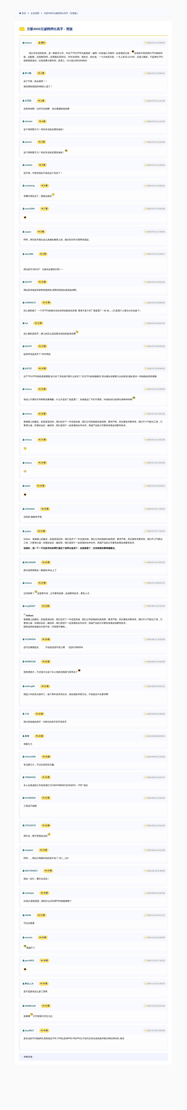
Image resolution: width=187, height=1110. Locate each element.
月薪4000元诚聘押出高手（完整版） (61, 13)
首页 (22, 13)
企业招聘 (35, 13)
